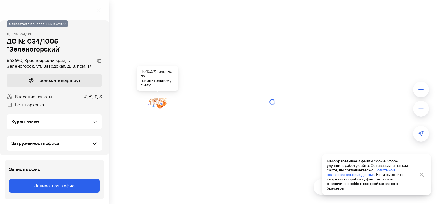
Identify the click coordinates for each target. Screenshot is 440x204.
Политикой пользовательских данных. (361, 172)
